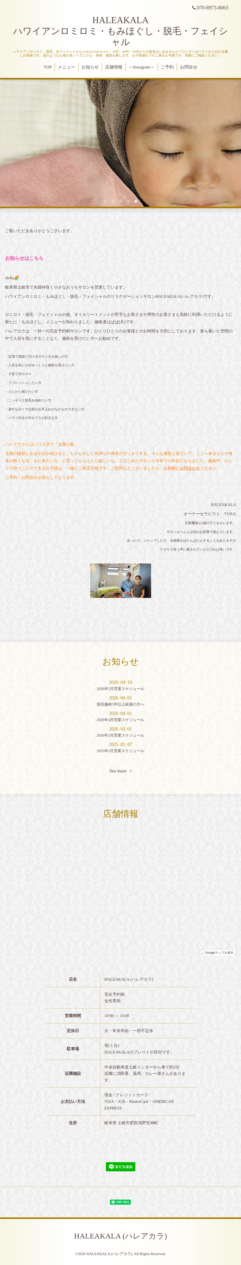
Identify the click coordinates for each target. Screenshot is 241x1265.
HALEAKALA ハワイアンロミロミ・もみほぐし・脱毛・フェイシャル (120, 31)
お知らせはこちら (24, 258)
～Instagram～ (142, 67)
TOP (48, 67)
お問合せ (188, 67)
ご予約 (167, 67)
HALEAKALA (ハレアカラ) (120, 1236)
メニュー (66, 67)
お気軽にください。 (192, 468)
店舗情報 (113, 67)
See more (120, 771)
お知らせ (90, 67)
